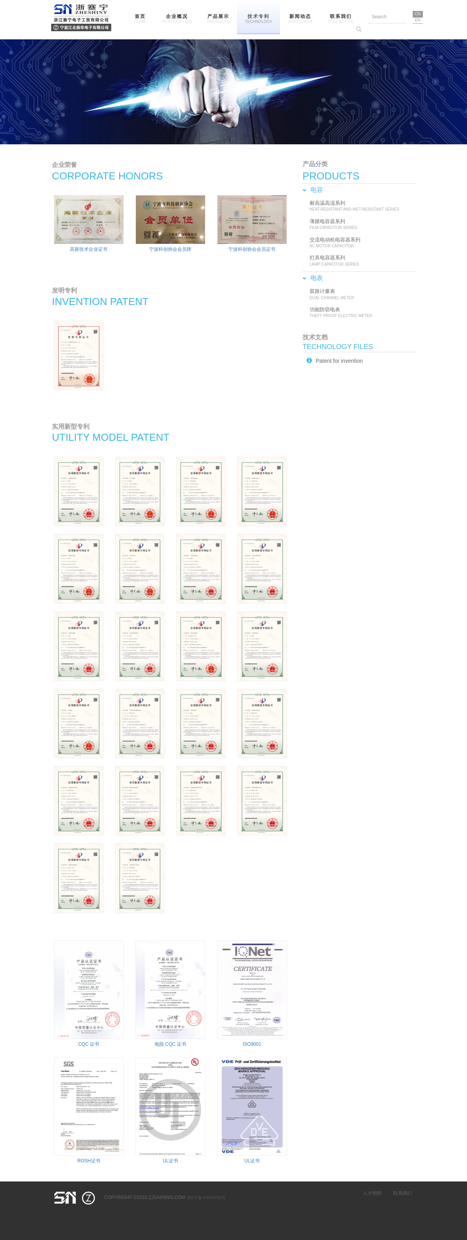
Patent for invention (335, 361)
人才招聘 (372, 1193)
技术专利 (258, 19)
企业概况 (177, 19)
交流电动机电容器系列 (361, 243)
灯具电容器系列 (361, 261)
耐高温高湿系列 (361, 206)
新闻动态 (300, 19)
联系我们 (340, 19)
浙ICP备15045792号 (206, 1197)
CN (418, 14)
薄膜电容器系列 (361, 224)
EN (418, 20)
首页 (140, 19)
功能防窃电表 (361, 313)
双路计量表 (361, 294)
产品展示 (218, 19)
